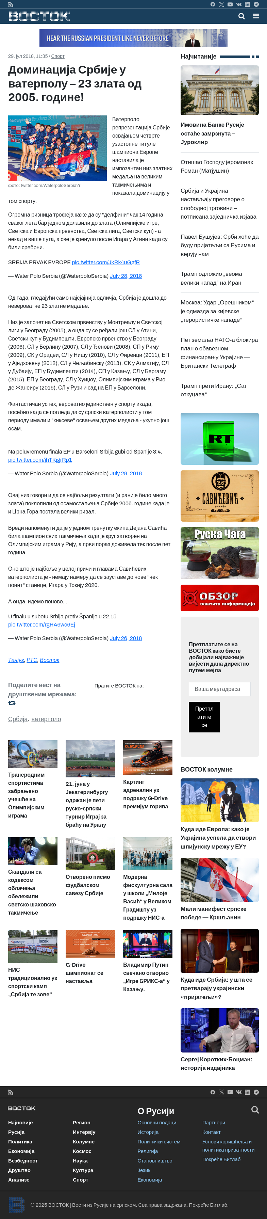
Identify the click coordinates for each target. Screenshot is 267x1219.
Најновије (20, 1122)
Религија (148, 1151)
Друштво (19, 1170)
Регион (81, 1122)
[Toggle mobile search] (241, 16)
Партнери (213, 1122)
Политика (20, 1141)
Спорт (57, 56)
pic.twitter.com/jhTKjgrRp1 (40, 460)
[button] (256, 16)
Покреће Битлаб (221, 1159)
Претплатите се (204, 717)
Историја (148, 1132)
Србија (18, 719)
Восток (49, 660)
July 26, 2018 (126, 638)
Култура (83, 1170)
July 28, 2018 (126, 276)
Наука (80, 1160)
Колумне (84, 1141)
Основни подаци (157, 1122)
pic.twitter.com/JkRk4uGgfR (106, 262)
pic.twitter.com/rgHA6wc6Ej (41, 625)
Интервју (84, 1132)
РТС (32, 660)
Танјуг (16, 660)
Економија (21, 1151)
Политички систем (159, 1141)
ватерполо (46, 719)
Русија (16, 1132)
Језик (144, 1170)
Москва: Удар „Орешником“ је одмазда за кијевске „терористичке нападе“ (217, 311)
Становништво (155, 1160)
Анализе (19, 1180)
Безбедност (23, 1160)
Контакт (211, 1132)
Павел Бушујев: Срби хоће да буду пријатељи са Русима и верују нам (219, 245)
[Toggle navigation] (254, 16)
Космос (82, 1151)
